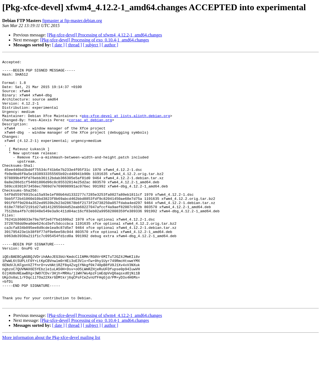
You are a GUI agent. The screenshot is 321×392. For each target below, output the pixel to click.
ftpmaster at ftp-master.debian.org (72, 20)
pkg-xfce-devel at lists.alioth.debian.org (126, 128)
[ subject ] (92, 45)
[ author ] (110, 45)
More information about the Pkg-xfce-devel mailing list (51, 387)
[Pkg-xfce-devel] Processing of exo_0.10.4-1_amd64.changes (94, 40)
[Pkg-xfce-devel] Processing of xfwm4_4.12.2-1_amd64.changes (104, 35)
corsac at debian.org (90, 133)
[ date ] (58, 45)
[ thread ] (74, 45)
